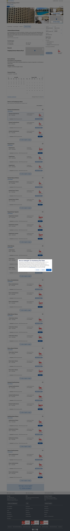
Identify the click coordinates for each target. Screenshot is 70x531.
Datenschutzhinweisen (32, 267)
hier (44, 267)
